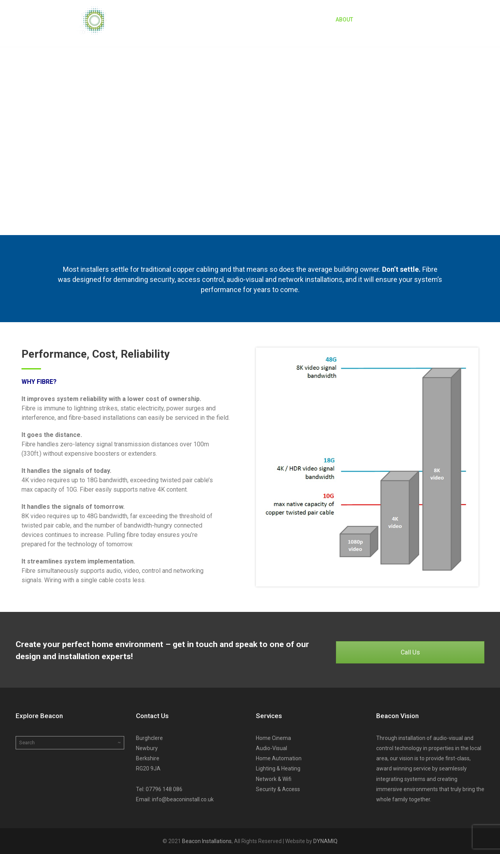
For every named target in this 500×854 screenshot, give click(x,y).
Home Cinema (273, 738)
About (344, 19)
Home (313, 19)
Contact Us (445, 19)
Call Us (410, 652)
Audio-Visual (271, 748)
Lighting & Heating (278, 768)
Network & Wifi (273, 779)
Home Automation (279, 758)
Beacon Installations (207, 841)
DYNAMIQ (325, 841)
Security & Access (278, 789)
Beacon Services (391, 19)
